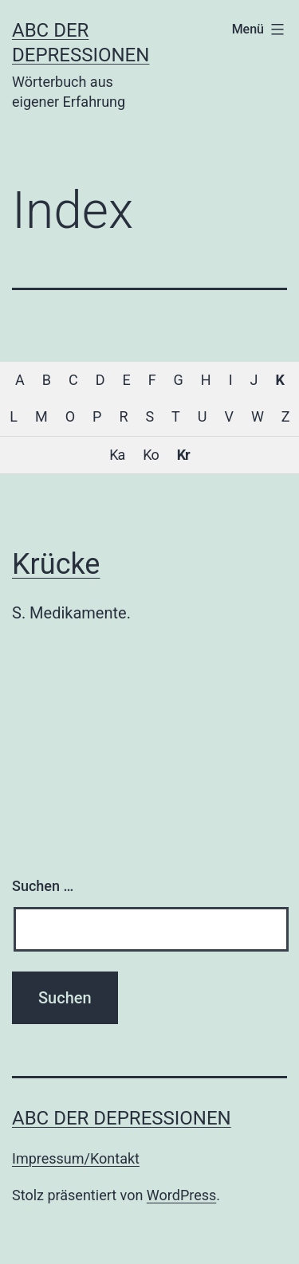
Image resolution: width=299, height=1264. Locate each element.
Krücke (56, 564)
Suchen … (42, 885)
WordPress (181, 1195)
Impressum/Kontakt (76, 1158)
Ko (150, 454)
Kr (183, 454)
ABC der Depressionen (121, 1118)
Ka (116, 454)
